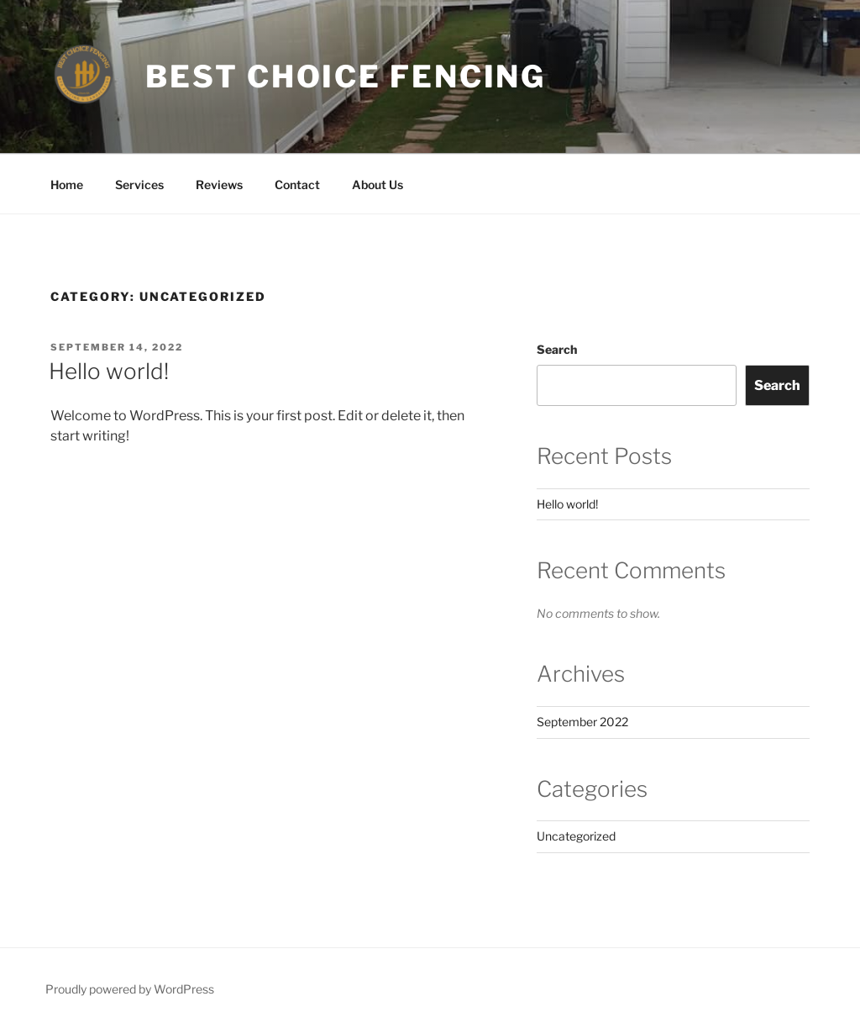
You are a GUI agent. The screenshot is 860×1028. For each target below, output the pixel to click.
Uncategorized (576, 836)
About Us (377, 184)
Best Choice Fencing (345, 76)
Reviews (219, 184)
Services (139, 184)
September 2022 (582, 721)
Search (557, 349)
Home (66, 184)
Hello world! (109, 371)
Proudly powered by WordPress (129, 989)
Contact (297, 184)
